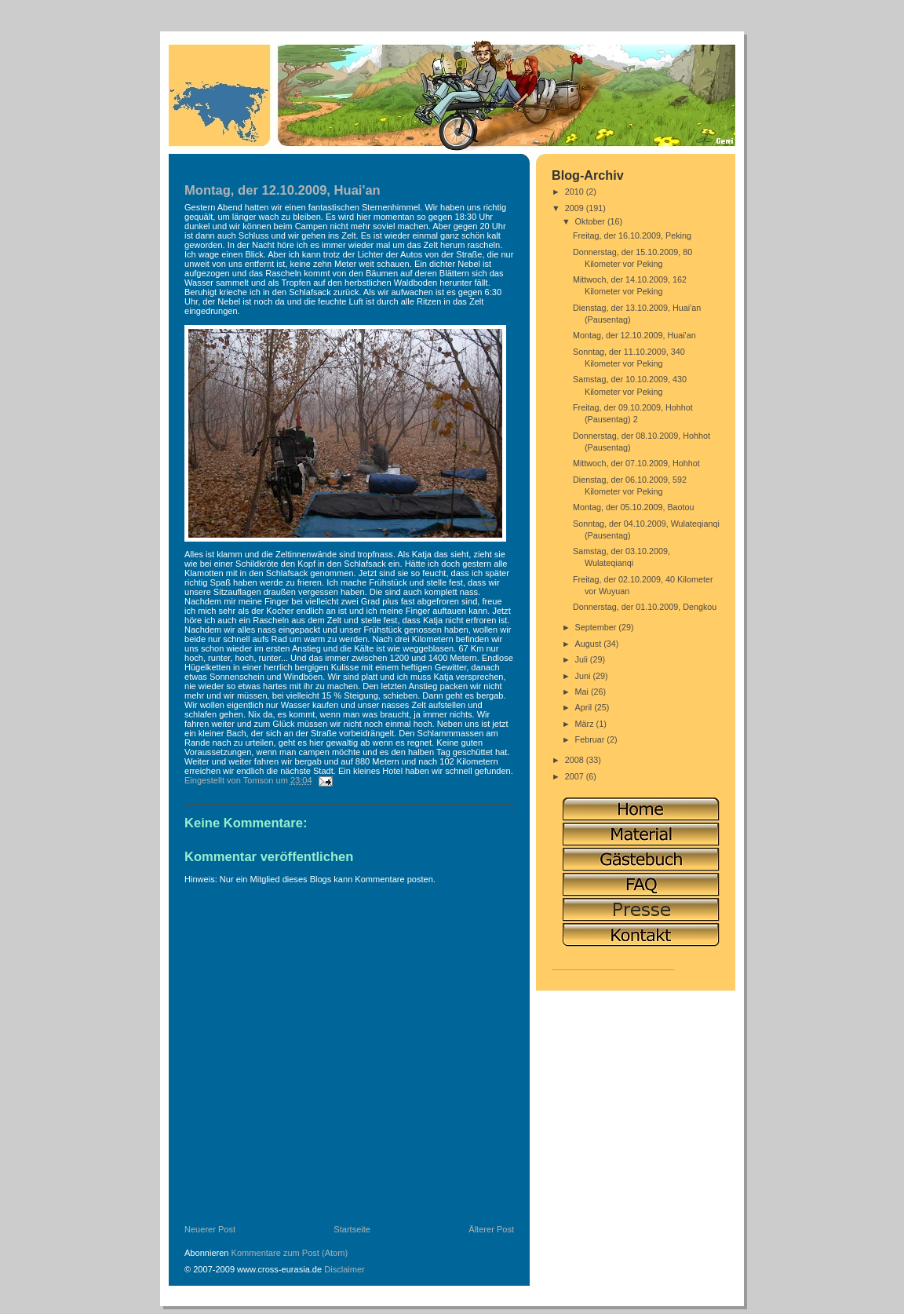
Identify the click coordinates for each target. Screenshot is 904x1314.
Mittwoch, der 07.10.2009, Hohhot (636, 463)
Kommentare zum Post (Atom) (289, 1252)
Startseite (352, 1229)
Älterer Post (491, 1229)
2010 (575, 191)
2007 (575, 776)
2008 (575, 760)
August (589, 643)
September (597, 627)
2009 (575, 208)
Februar (591, 739)
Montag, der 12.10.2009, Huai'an (634, 335)
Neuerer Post (209, 1229)
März (585, 723)
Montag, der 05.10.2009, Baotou (633, 507)
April (585, 707)
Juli (582, 659)
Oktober (591, 221)
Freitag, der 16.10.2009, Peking (632, 235)
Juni (584, 676)
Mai (583, 691)
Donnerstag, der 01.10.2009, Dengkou (644, 606)
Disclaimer (344, 1269)
